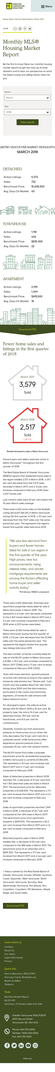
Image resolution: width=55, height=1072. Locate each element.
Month (7, 92)
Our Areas (9, 954)
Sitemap (27, 1058)
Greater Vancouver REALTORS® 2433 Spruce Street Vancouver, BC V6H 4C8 (29, 1019)
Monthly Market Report (24, 19)
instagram (35, 1045)
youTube (28, 1045)
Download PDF (27, 329)
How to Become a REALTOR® (19, 973)
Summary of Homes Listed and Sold (23, 1003)
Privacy (8, 961)
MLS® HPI (9, 1000)
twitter (14, 1045)
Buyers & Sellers (12, 980)
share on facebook (25, 28)
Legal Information (13, 957)
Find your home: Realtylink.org (20, 977)
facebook (7, 1045)
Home (15, 6)
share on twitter (30, 28)
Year (6, 106)
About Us (9, 950)
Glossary (8, 984)
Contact (8, 946)
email (15, 28)
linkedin (21, 1045)
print (20, 28)
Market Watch (8, 19)
